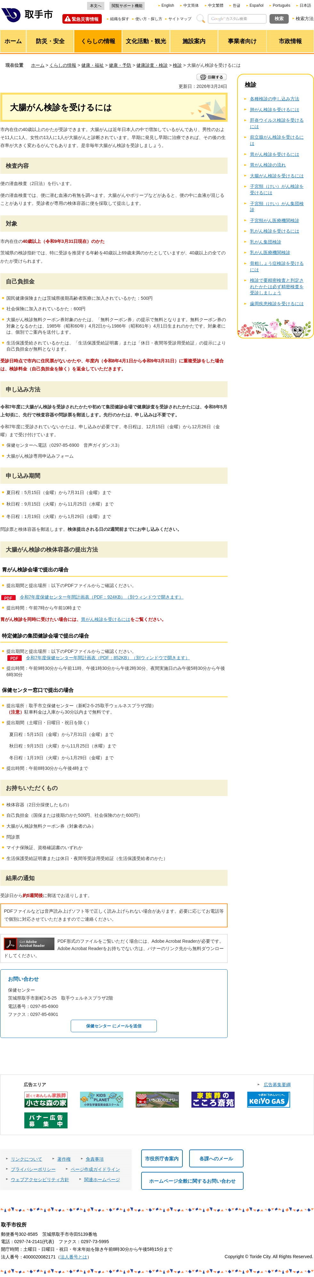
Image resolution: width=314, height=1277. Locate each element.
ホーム (37, 65)
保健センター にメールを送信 (113, 1026)
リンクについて (26, 1159)
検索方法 (305, 18)
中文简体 (191, 5)
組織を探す (119, 19)
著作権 (64, 1159)
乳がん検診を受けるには (274, 231)
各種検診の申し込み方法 (274, 98)
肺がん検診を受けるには (274, 109)
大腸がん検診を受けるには (277, 175)
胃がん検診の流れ (268, 164)
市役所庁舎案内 (162, 1158)
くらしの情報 (62, 65)
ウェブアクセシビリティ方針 (40, 1179)
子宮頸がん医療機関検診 (274, 220)
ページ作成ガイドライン (95, 1169)
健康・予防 (120, 65)
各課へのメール (216, 1158)
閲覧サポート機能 (127, 6)
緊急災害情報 (85, 19)
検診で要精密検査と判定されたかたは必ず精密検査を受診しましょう (277, 286)
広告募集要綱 (277, 1084)
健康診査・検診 (152, 65)
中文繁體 (215, 5)
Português (281, 5)
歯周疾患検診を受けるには (277, 303)
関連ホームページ (102, 1179)
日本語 (305, 5)
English (168, 5)
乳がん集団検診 (265, 241)
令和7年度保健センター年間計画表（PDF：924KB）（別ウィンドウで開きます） (102, 597)
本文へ (95, 6)
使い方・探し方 (148, 19)
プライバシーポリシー (33, 1169)
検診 (177, 65)
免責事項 (95, 1159)
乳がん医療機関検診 (270, 252)
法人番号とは (73, 1256)
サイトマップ (179, 19)
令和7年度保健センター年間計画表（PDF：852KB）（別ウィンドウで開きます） (108, 657)
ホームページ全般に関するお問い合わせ (192, 1181)
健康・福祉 (92, 65)
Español (256, 5)
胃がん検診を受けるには (105, 619)
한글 (236, 5)
